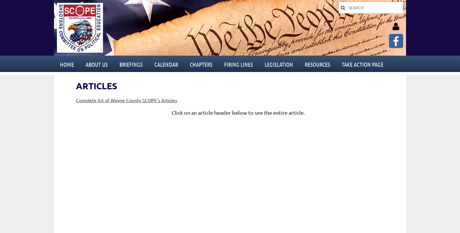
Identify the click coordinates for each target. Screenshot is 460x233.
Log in (395, 26)
